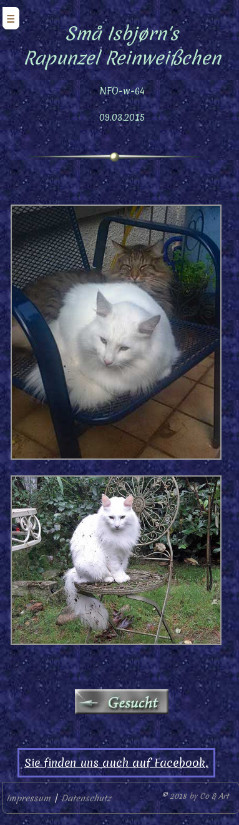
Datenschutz (85, 798)
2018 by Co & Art (199, 796)
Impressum (28, 798)
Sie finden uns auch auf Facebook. (116, 763)
